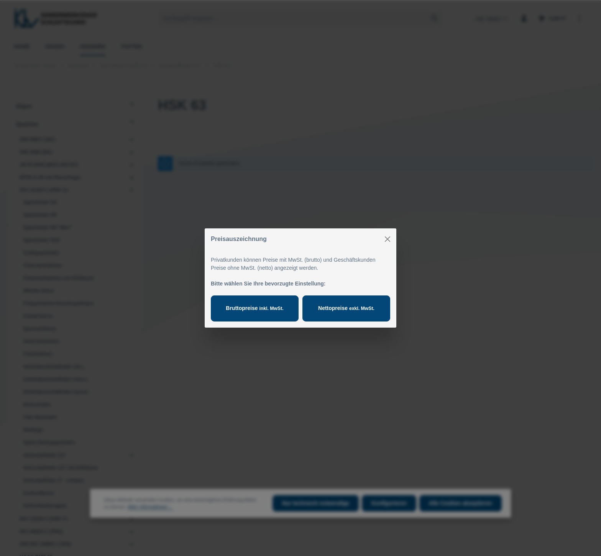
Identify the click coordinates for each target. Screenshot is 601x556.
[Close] (387, 239)
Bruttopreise (254, 308)
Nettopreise (346, 308)
